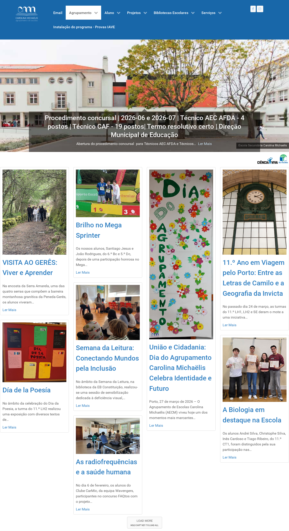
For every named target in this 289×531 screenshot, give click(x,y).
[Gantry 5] (27, 14)
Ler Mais (186, 144)
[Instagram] (260, 9)
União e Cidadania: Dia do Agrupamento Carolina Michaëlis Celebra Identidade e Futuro (180, 367)
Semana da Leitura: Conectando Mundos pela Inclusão (107, 358)
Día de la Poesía (26, 390)
